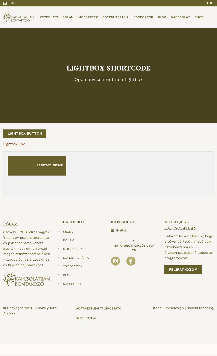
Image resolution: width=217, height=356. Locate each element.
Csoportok (143, 17)
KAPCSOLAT (72, 283)
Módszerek (88, 17)
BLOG (67, 275)
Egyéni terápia (116, 17)
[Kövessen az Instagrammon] (211, 3)
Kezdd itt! (49, 17)
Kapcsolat (180, 17)
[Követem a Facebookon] (207, 3)
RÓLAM (68, 240)
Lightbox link (14, 144)
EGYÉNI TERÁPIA (76, 257)
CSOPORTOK (72, 266)
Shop (199, 17)
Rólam (68, 17)
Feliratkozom (183, 269)
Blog (162, 17)
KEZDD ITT (71, 231)
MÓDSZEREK (72, 249)
